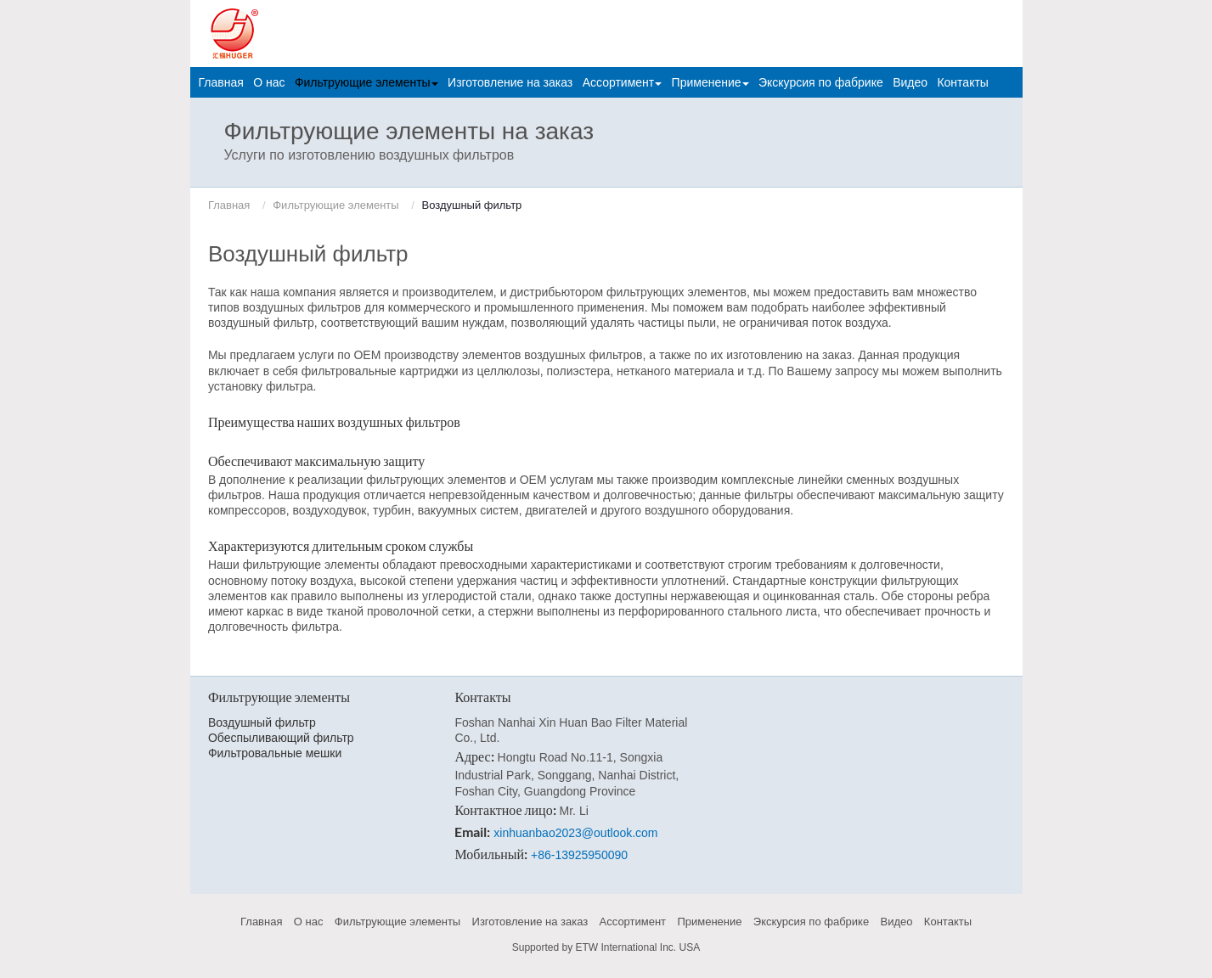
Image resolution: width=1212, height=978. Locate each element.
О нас (269, 82)
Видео (910, 82)
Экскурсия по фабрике (820, 82)
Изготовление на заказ (510, 82)
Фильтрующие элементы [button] (366, 82)
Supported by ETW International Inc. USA (606, 947)
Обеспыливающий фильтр (281, 738)
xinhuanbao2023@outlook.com (575, 833)
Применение (709, 921)
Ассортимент (633, 921)
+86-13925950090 (579, 855)
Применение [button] (710, 82)
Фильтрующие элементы (335, 205)
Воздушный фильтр (262, 722)
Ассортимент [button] (622, 82)
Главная (221, 82)
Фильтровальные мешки (274, 753)
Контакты (962, 82)
